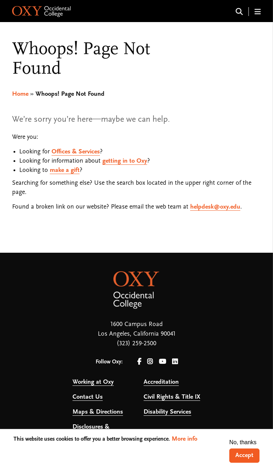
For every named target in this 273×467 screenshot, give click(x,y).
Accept (244, 455)
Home (20, 94)
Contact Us (88, 397)
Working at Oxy (93, 382)
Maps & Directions (98, 412)
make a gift (65, 170)
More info (184, 439)
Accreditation (161, 382)
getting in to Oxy (124, 161)
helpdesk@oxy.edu (215, 207)
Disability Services (167, 412)
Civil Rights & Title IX (172, 397)
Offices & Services (76, 151)
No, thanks (242, 442)
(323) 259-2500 (136, 343)
